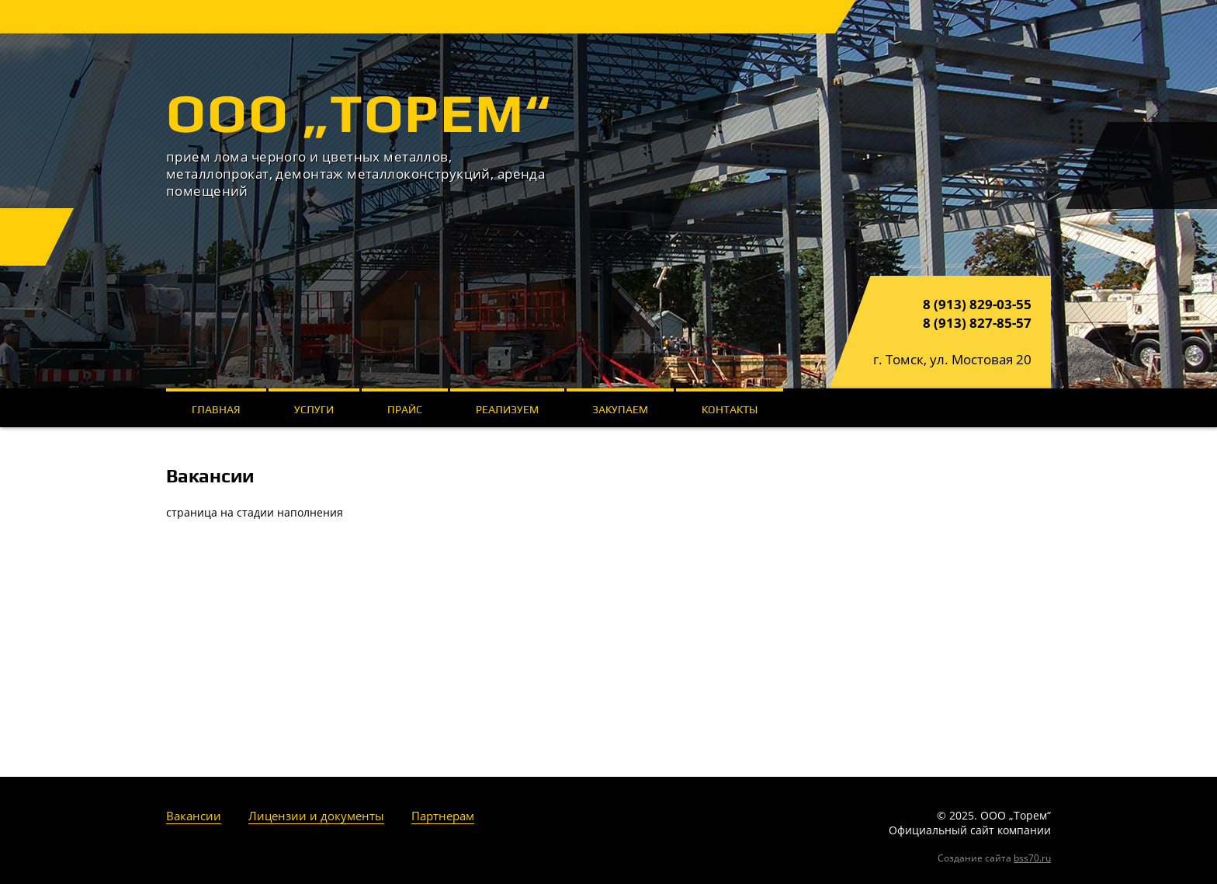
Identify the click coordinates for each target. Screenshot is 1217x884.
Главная (216, 409)
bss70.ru (1032, 858)
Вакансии (193, 815)
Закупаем (620, 409)
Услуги (314, 409)
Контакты (730, 409)
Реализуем (507, 409)
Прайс (404, 409)
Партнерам (442, 815)
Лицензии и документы (316, 815)
